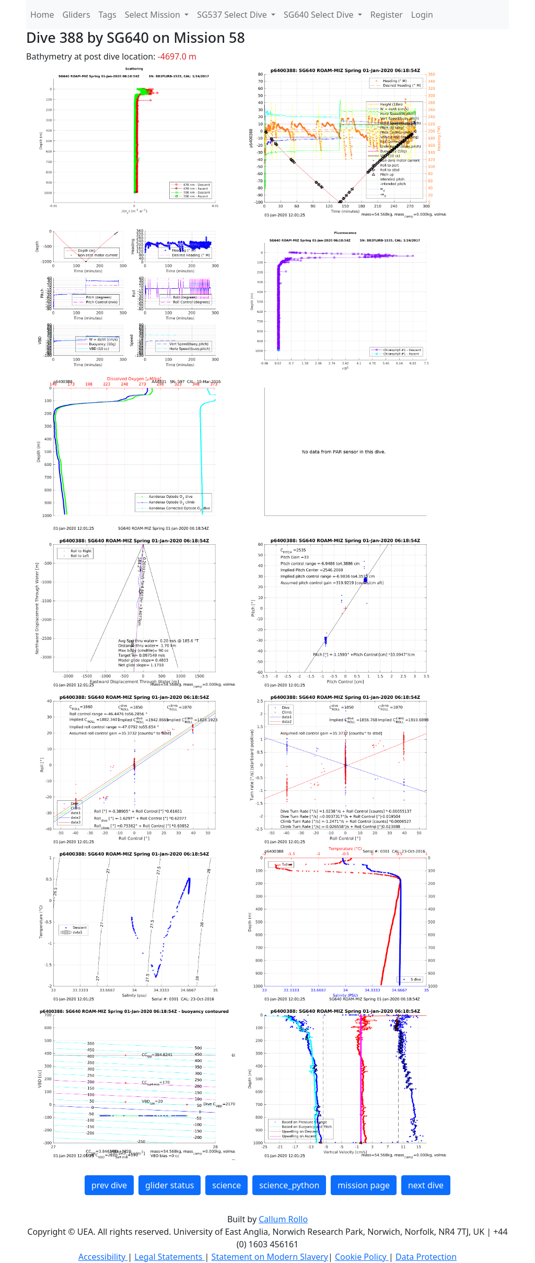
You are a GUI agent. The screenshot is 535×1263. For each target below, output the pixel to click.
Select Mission (153, 14)
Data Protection (426, 1256)
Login (422, 14)
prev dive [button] (109, 1185)
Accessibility (102, 1256)
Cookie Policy (362, 1256)
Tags (108, 14)
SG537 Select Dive (233, 14)
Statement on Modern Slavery (270, 1256)
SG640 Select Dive (320, 14)
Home (42, 14)
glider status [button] (169, 1185)
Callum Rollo (283, 1219)
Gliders (76, 14)
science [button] (226, 1185)
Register (386, 14)
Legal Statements (169, 1256)
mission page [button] (364, 1185)
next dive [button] (426, 1185)
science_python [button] (289, 1185)
